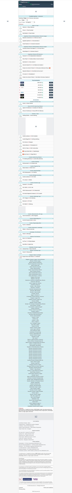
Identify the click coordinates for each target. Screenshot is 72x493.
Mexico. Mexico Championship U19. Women (35, 342)
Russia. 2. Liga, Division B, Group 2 (35, 370)
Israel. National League (35, 330)
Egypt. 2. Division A (35, 295)
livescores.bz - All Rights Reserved (38, 485)
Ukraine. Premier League (35, 394)
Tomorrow (31, 18)
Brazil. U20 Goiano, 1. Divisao (35, 275)
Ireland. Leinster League (35, 327)
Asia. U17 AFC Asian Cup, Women (35, 106)
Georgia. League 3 (35, 311)
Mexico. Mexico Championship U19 (35, 340)
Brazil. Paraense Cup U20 (35, 266)
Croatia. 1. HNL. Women (35, 286)
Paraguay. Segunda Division (35, 367)
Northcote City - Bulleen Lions (26, 435)
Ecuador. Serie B (35, 293)
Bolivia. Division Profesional (35, 262)
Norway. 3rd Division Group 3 (35, 354)
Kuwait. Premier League (35, 335)
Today (25, 18)
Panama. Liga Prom (35, 363)
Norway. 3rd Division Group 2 (35, 352)
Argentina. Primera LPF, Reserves (35, 54)
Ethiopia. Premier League (35, 302)
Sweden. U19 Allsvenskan (35, 385)
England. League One (35, 298)
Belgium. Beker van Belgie (35, 254)
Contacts (21, 487)
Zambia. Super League (35, 404)
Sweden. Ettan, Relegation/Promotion (35, 379)
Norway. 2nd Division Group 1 (35, 348)
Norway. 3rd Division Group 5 (35, 357)
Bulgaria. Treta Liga (35, 278)
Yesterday (21, 18)
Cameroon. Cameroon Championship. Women (35, 280)
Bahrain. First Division (35, 236)
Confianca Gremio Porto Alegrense (26, 425)
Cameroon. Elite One (35, 281)
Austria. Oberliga (35, 161)
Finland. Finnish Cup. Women (35, 309)
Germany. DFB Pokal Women (35, 314)
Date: (20, 20)
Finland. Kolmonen (35, 308)
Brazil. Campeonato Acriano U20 (35, 263)
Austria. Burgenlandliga (35, 170)
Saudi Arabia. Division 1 (35, 372)
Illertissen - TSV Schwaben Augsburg (30, 446)
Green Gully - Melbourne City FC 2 (27, 436)
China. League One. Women (35, 283)
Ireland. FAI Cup (35, 326)
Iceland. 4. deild (35, 320)
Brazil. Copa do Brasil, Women (35, 269)
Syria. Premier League (35, 388)
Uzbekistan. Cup (35, 398)
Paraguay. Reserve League (35, 364)
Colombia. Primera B (35, 284)
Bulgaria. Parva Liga (35, 277)
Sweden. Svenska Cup (35, 383)
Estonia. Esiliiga (35, 300)
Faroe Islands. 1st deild (35, 305)
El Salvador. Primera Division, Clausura (35, 296)
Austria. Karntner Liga (35, 182)
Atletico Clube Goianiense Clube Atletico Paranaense (30, 427)
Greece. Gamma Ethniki (35, 315)
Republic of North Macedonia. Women (35, 346)
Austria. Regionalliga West (35, 223)
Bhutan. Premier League (35, 260)
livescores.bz (37, 491)
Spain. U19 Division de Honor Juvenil (35, 376)
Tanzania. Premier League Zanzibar (35, 391)
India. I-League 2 (35, 321)
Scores (20, 6)
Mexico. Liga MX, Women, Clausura (35, 339)
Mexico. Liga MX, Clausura (35, 343)
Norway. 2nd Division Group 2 (35, 349)
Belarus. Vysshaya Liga (35, 250)
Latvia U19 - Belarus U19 (25, 438)
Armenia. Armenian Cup (35, 101)
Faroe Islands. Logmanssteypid (35, 306)
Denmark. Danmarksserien (35, 289)
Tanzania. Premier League (35, 389)
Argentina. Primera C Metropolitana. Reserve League (35, 46)
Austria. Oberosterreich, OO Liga (35, 214)
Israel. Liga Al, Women (35, 329)
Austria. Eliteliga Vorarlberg (35, 175)
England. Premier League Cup (35, 299)
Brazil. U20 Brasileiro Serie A (35, 274)
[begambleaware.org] (27, 479)
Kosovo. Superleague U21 (35, 333)
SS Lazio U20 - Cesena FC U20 (26, 432)
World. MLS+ (35, 401)
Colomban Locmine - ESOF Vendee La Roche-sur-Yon (33, 450)
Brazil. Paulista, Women (35, 271)
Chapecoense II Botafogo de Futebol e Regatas (29, 424)
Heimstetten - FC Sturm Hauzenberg (30, 443)
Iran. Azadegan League (35, 323)
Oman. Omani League (35, 361)
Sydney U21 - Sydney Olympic (26, 433)
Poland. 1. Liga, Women (35, 369)
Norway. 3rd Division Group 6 (35, 358)
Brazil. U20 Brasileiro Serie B (35, 272)
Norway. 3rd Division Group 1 (35, 351)
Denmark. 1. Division (35, 287)
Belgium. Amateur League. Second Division (35, 259)
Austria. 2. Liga (35, 113)
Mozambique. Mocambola (35, 345)
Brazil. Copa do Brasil (35, 268)
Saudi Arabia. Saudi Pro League (35, 373)
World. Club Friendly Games (35, 400)
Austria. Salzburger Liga (35, 196)
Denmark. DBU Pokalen (35, 290)
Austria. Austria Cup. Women (35, 157)
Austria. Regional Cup (35, 166)
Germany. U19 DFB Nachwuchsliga (35, 312)
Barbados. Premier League (35, 247)
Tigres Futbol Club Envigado (25, 428)
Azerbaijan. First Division (35, 232)
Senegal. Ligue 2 (35, 375)
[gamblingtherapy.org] (35, 479)
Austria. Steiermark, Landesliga (35, 227)
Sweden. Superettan (35, 382)
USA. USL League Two (35, 395)
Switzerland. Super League (35, 386)
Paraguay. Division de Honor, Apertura (35, 366)
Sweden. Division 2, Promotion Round (35, 380)
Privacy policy (22, 489)
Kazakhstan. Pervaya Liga (35, 332)
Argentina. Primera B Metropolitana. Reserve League (35, 36)
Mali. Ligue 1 (35, 338)
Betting (24, 6)
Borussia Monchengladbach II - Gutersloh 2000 (32, 444)
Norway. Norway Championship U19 (35, 360)
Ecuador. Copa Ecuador (35, 292)
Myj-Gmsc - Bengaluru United (26, 439)
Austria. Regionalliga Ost (35, 218)
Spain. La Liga (35, 25)
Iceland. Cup (35, 318)
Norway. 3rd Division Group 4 (35, 355)
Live (28, 18)
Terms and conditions (48, 487)
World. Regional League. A (35, 403)
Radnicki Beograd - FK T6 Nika (29, 449)
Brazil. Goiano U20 (35, 265)
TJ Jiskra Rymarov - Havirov (28, 447)
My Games (36, 18)
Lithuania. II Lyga (35, 336)
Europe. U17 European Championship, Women (35, 303)
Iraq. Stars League (35, 324)
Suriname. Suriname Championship (35, 378)
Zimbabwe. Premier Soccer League (35, 406)
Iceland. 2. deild (35, 317)
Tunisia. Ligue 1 (35, 392)
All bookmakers (36, 99)
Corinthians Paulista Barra (24, 422)
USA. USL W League (35, 397)
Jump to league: (22, 22)
